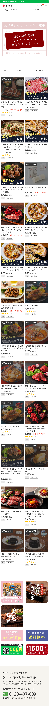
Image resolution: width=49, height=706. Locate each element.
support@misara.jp (19, 677)
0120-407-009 (19, 694)
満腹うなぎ (14, 9)
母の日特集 (36, 9)
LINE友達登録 (5, 1)
